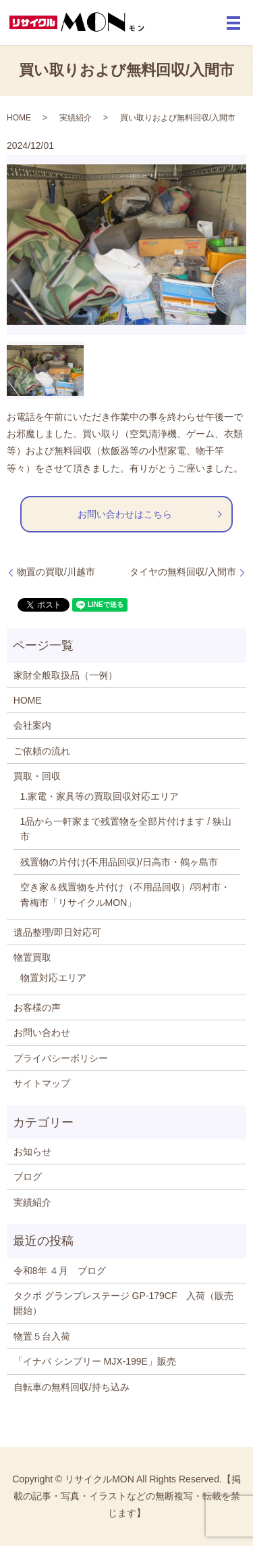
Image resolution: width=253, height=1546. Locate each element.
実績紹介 (75, 117)
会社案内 (32, 725)
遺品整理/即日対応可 (57, 932)
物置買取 (32, 957)
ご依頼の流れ (41, 751)
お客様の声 (37, 1007)
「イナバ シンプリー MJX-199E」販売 (94, 1361)
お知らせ (32, 1151)
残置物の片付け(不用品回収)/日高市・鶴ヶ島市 (119, 862)
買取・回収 (37, 776)
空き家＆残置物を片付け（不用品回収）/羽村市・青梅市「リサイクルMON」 (125, 894)
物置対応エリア (53, 977)
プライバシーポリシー (60, 1058)
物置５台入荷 (41, 1336)
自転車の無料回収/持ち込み (71, 1387)
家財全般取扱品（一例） (65, 675)
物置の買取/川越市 (56, 571)
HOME (19, 117)
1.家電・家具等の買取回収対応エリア (99, 796)
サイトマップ (41, 1083)
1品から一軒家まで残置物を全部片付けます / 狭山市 (125, 829)
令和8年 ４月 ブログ (60, 1270)
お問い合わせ (41, 1032)
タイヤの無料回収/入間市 (183, 571)
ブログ (27, 1176)
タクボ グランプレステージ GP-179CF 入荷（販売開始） (123, 1303)
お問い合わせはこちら (125, 514)
